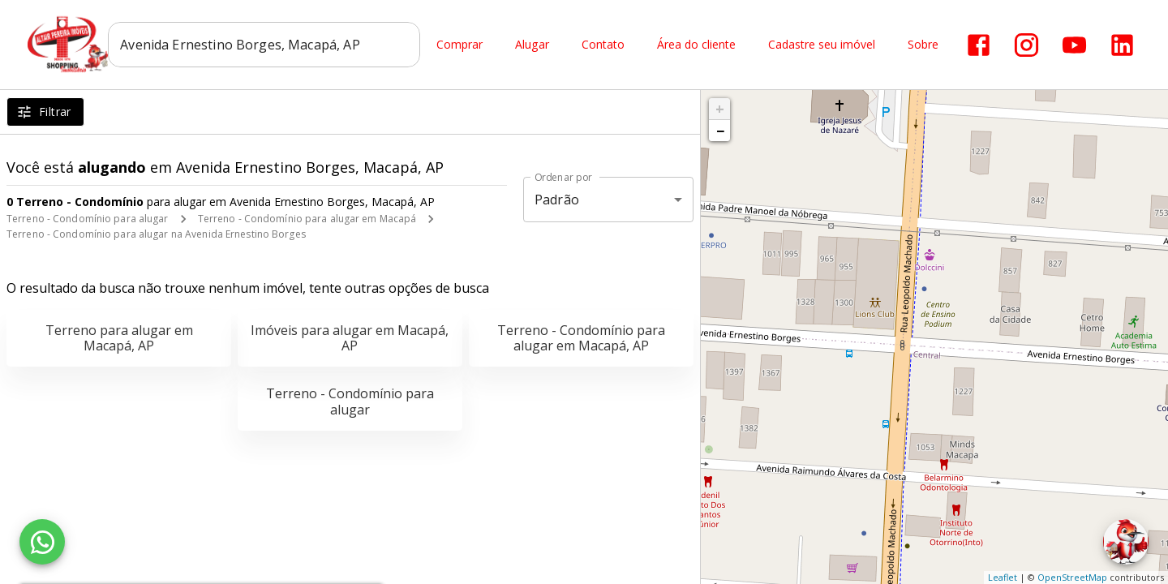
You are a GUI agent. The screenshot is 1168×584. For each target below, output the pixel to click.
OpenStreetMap (1072, 577)
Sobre (923, 45)
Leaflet (1002, 577)
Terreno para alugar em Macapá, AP (119, 337)
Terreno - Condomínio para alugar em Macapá (307, 218)
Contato (603, 45)
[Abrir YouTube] (1075, 45)
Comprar (460, 45)
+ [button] (719, 108)
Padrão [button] (557, 199)
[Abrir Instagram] (1027, 45)
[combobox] (265, 44)
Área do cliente (697, 45)
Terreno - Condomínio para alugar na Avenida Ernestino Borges (156, 234)
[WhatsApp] (42, 542)
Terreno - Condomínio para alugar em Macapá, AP (581, 337)
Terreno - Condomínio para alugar (87, 218)
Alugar (533, 45)
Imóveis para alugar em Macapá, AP (350, 337)
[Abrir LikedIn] (1123, 45)
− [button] (720, 130)
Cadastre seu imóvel (822, 45)
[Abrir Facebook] (979, 45)
